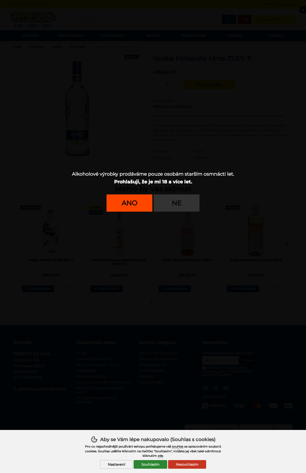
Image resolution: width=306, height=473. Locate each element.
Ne (177, 203)
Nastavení (116, 464)
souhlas (177, 446)
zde (160, 456)
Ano (129, 203)
